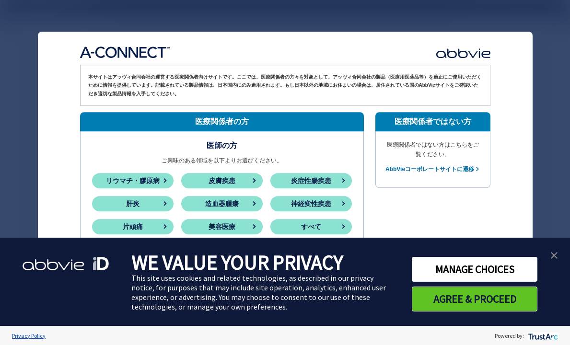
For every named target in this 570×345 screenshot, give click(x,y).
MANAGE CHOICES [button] (474, 269)
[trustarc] (542, 336)
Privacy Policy (29, 335)
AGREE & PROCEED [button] (474, 299)
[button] (554, 254)
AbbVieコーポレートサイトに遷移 (429, 169)
